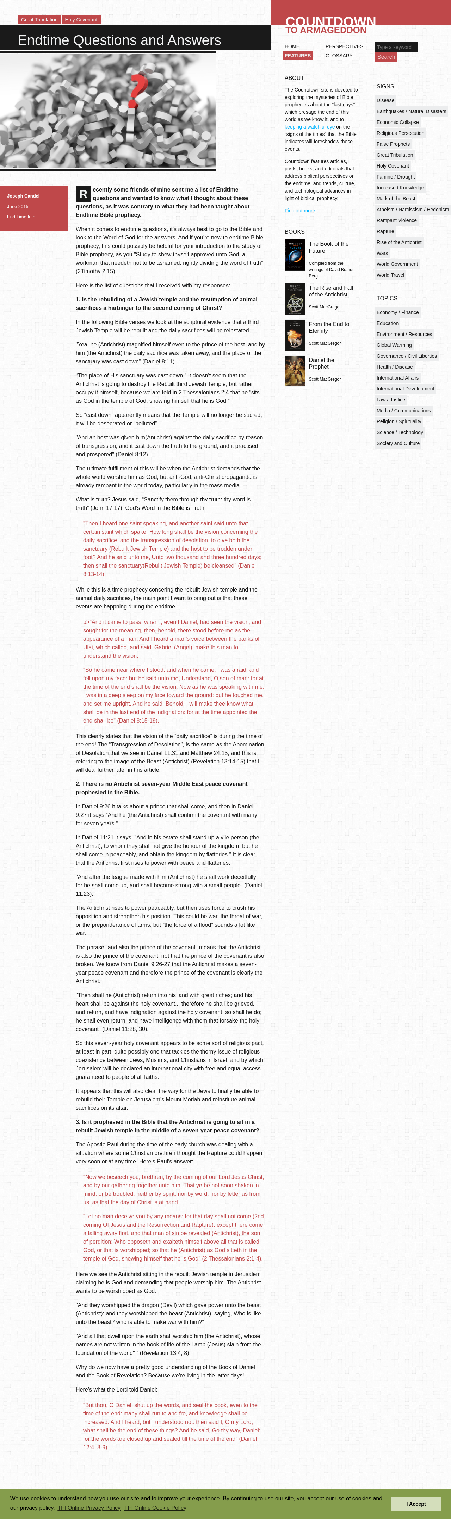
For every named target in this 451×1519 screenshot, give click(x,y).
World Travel (390, 275)
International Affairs (398, 378)
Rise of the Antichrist (399, 242)
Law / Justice (391, 399)
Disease (386, 100)
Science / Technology (400, 432)
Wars (382, 253)
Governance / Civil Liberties (407, 356)
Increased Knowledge (400, 187)
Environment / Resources (404, 334)
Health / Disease (395, 367)
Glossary (339, 55)
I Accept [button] (416, 1504)
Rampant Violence (397, 220)
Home (292, 46)
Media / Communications (404, 410)
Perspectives (344, 46)
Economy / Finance (398, 312)
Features (298, 55)
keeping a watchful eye (310, 127)
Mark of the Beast (396, 198)
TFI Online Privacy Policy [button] (89, 1508)
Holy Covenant (81, 20)
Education (388, 323)
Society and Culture (398, 443)
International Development (405, 389)
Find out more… (302, 210)
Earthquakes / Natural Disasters (411, 111)
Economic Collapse (398, 122)
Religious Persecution (400, 133)
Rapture (385, 231)
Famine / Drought (396, 177)
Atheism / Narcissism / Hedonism (413, 209)
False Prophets (393, 144)
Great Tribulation (39, 20)
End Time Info (21, 216)
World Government (397, 264)
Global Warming (394, 345)
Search (386, 57)
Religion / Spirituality (399, 421)
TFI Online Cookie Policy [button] (155, 1508)
